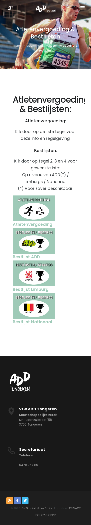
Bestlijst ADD (26, 257)
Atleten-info (35, 45)
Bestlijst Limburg (31, 289)
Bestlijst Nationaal (32, 322)
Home (18, 45)
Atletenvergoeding (33, 224)
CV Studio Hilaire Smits (36, 508)
